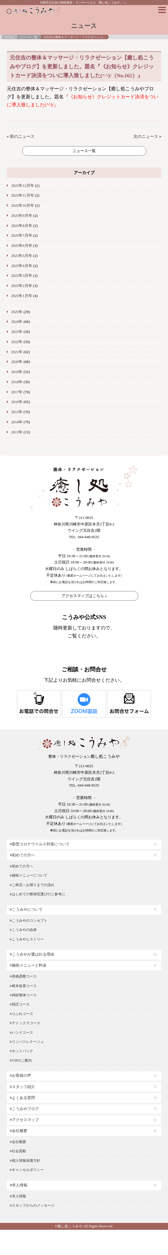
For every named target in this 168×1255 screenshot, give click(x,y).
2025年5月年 (21, 256)
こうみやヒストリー (27, 939)
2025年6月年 (21, 246)
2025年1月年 (21, 296)
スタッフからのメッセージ (32, 1205)
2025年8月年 (21, 226)
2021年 (17, 352)
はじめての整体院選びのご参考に (37, 894)
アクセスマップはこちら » (84, 595)
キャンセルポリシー (27, 1170)
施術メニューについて (28, 875)
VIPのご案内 (21, 1060)
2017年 (17, 392)
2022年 (17, 342)
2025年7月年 (21, 235)
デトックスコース (25, 1023)
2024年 (17, 322)
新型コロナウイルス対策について (40, 844)
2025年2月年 (21, 286)
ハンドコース (21, 1032)
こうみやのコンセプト (28, 920)
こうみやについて (26, 909)
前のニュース (22, 136)
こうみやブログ (24, 1109)
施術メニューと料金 (28, 965)
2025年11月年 (22, 195)
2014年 (17, 422)
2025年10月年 (22, 205)
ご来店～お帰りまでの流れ (32, 885)
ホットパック (21, 1051)
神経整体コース (23, 995)
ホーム (9, 37)
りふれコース (21, 1014)
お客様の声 (20, 1076)
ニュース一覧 (28, 37)
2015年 (17, 412)
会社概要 (18, 1131)
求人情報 (18, 1185)
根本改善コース (23, 986)
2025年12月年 (22, 186)
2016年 (17, 402)
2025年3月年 (21, 276)
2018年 (17, 382)
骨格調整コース (23, 976)
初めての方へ (22, 855)
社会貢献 (18, 1151)
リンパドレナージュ (27, 1042)
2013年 (17, 432)
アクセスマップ (24, 1120)
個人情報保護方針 (25, 1160)
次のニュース (145, 136)
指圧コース (20, 1004)
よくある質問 (22, 1098)
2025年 (17, 312)
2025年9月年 (21, 216)
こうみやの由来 (23, 930)
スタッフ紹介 (22, 1087)
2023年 (17, 332)
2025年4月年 (21, 266)
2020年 (17, 362)
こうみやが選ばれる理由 (32, 954)
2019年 (17, 372)
